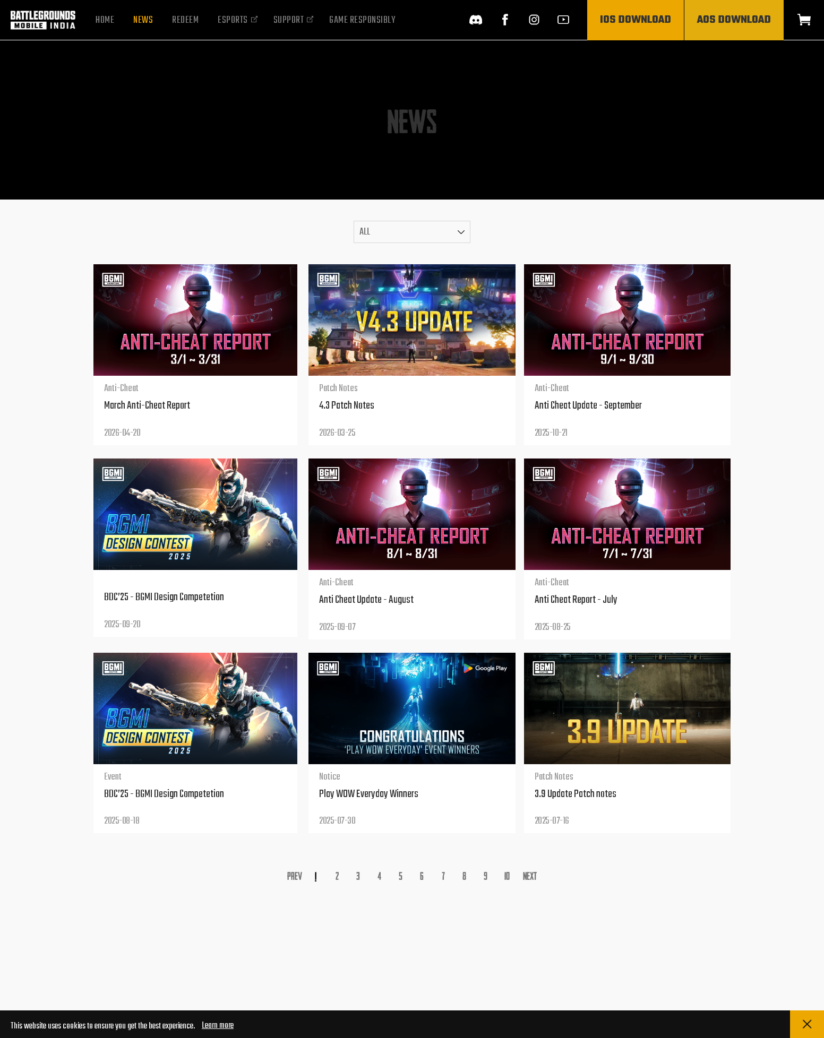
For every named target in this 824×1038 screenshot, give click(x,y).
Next (530, 875)
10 (507, 875)
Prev (294, 875)
